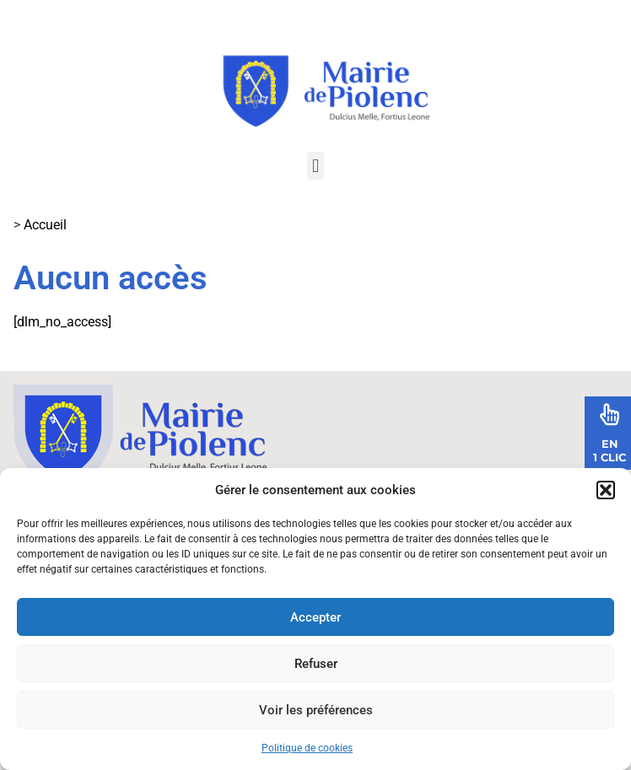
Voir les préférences (316, 710)
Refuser (315, 663)
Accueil (45, 225)
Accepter (315, 617)
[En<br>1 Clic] (610, 414)
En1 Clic (609, 450)
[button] (605, 490)
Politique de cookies (307, 748)
